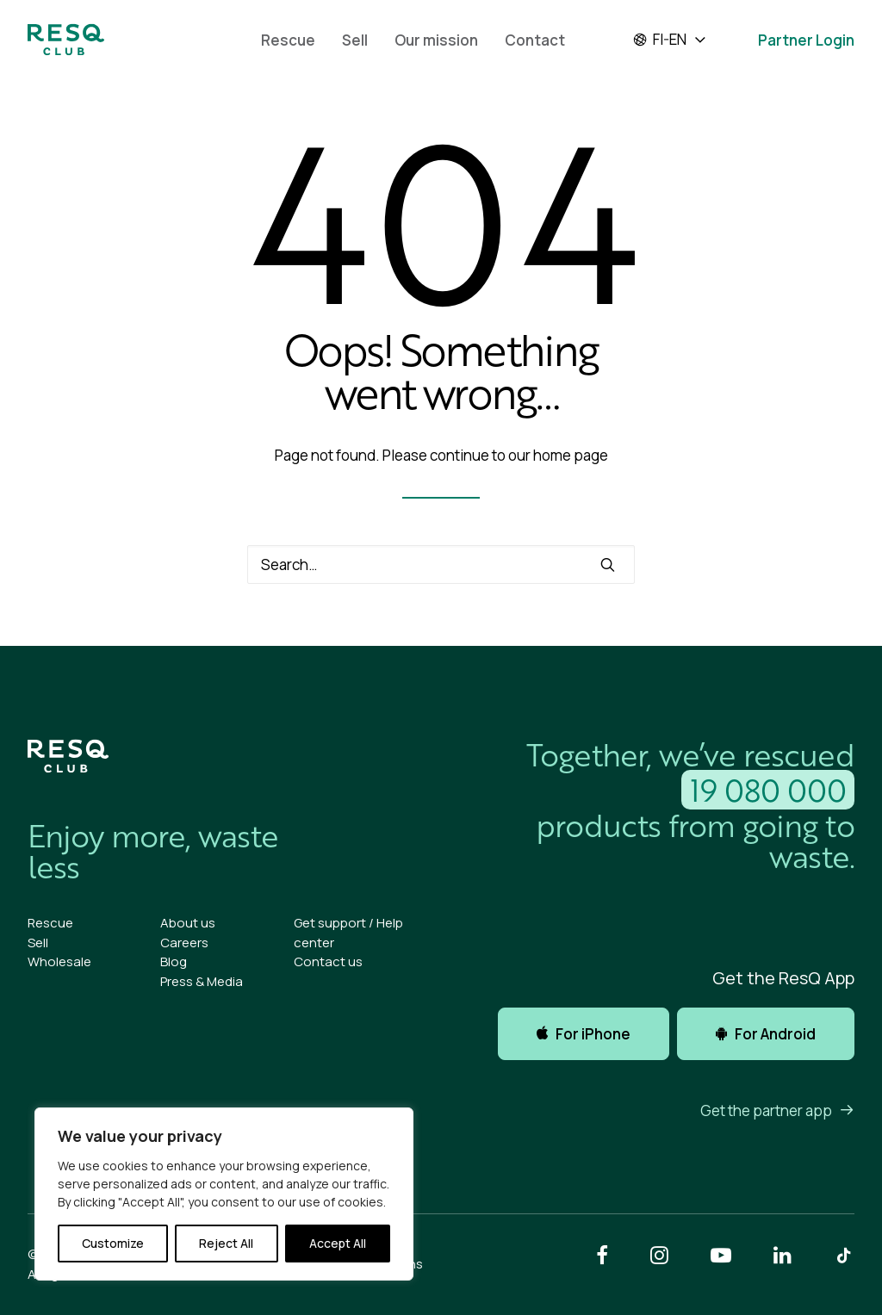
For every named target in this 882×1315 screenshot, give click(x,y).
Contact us (328, 961)
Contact (535, 40)
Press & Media (201, 981)
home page (570, 455)
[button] (608, 564)
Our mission (436, 40)
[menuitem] (288, 39)
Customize (113, 1243)
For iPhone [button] (583, 1034)
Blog (173, 961)
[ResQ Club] (66, 39)
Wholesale (59, 961)
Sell (355, 40)
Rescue (288, 40)
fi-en (658, 39)
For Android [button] (766, 1034)
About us (187, 923)
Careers (184, 943)
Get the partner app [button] (777, 1110)
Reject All (226, 1243)
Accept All (337, 1243)
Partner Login (806, 40)
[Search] (441, 564)
